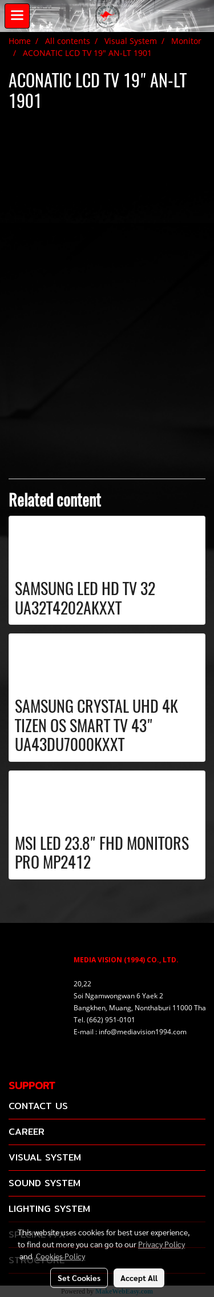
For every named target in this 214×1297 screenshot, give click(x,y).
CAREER (27, 1132)
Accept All (139, 1277)
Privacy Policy (161, 1244)
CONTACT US (38, 1106)
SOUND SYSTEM (44, 1183)
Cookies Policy (60, 1256)
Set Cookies (79, 1277)
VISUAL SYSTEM (45, 1157)
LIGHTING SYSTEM (49, 1209)
